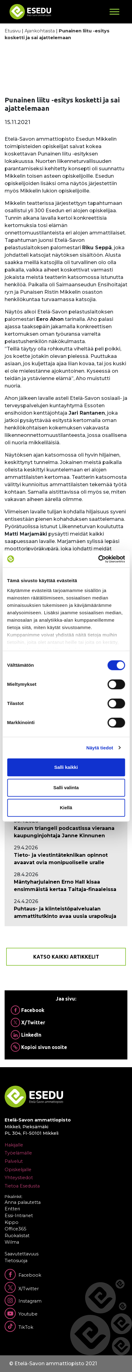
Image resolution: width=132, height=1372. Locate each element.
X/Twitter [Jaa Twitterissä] (28, 1022)
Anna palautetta (23, 1202)
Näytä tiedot (99, 747)
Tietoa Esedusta (22, 1186)
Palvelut (14, 1161)
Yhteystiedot (19, 1177)
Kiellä (66, 807)
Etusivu (13, 31)
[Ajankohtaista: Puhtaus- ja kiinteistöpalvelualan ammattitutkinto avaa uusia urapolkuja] (66, 912)
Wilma (12, 1242)
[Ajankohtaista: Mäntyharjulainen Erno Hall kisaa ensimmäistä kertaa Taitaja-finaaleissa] (66, 885)
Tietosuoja (16, 1260)
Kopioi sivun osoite (39, 1047)
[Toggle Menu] (114, 12)
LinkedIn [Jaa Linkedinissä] (26, 1035)
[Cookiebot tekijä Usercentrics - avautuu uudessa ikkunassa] (98, 559)
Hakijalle (14, 1145)
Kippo (11, 1222)
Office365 (15, 1229)
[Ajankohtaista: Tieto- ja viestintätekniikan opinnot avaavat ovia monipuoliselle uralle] (66, 859)
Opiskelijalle (18, 1169)
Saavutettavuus (21, 1254)
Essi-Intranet (19, 1215)
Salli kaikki (66, 767)
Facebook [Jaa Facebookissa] (27, 1010)
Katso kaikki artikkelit (66, 957)
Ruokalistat (17, 1235)
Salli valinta (66, 787)
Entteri (12, 1209)
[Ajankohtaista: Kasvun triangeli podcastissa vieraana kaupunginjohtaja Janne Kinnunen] (66, 832)
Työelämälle (18, 1153)
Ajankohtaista (40, 31)
